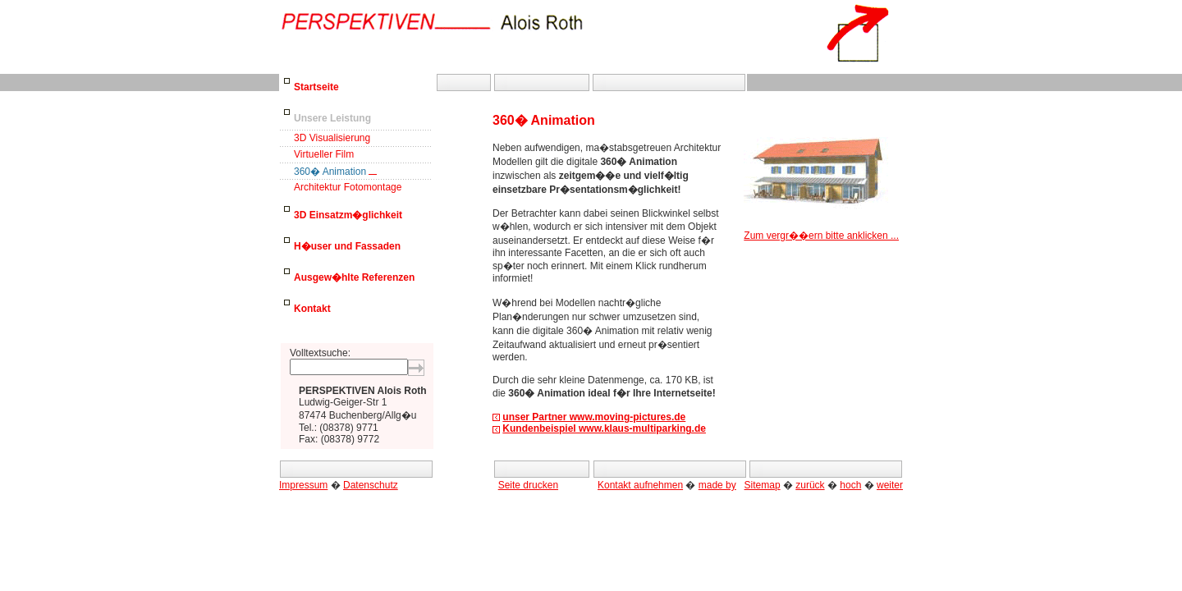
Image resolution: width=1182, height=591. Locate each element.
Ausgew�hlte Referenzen (354, 277)
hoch (850, 485)
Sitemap (762, 485)
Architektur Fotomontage (347, 187)
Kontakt (312, 308)
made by (717, 485)
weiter (890, 485)
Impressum (303, 485)
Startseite (316, 87)
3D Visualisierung (332, 138)
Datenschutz (370, 485)
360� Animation (330, 171)
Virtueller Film (324, 154)
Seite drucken (528, 485)
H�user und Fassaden (347, 246)
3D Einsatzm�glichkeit (348, 215)
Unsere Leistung (332, 118)
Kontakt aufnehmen (640, 485)
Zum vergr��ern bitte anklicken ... (822, 230)
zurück (809, 485)
